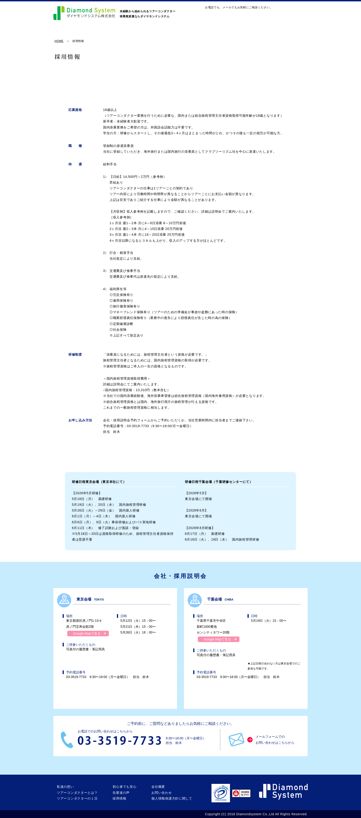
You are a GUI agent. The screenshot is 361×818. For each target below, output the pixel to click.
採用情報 (267, 32)
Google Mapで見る (87, 633)
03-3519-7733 (139, 426)
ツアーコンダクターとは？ (107, 32)
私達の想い (67, 32)
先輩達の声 (236, 32)
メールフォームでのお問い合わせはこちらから (275, 740)
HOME (59, 41)
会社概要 (296, 32)
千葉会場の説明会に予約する (227, 455)
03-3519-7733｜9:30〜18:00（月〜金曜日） (280, 15)
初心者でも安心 (203, 32)
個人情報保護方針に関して (171, 798)
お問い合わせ (219, 15)
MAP (242, 15)
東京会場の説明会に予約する (134, 455)
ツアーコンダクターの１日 (159, 32)
